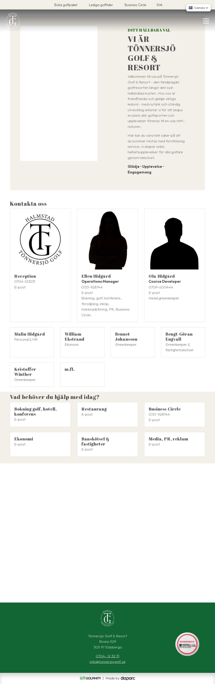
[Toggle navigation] (206, 21)
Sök (159, 4)
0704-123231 (24, 281)
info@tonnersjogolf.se (108, 661)
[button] (198, 8)
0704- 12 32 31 (107, 655)
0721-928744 (92, 287)
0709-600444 (161, 287)
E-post (20, 287)
